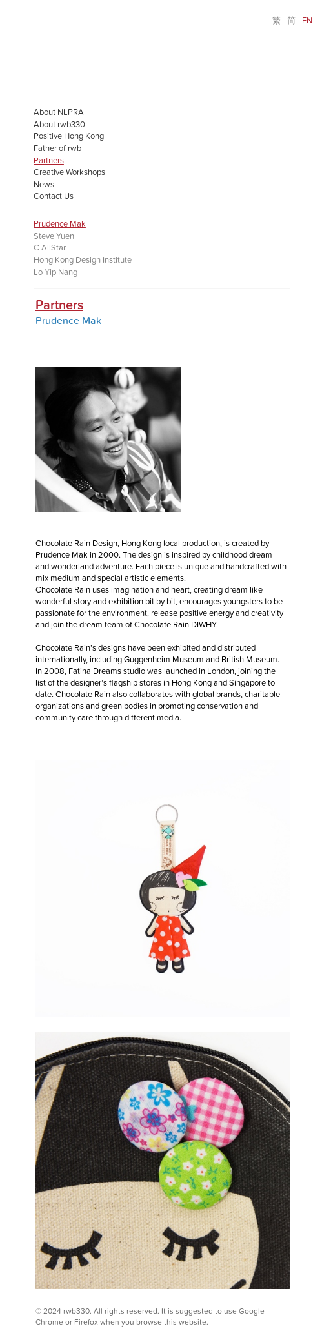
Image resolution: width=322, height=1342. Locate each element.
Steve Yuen (54, 236)
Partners (49, 161)
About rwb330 (59, 124)
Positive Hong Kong (69, 136)
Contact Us (54, 196)
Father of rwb (57, 148)
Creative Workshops (69, 172)
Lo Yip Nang (55, 272)
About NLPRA (59, 112)
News (44, 184)
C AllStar (50, 248)
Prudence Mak (60, 224)
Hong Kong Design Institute (83, 260)
